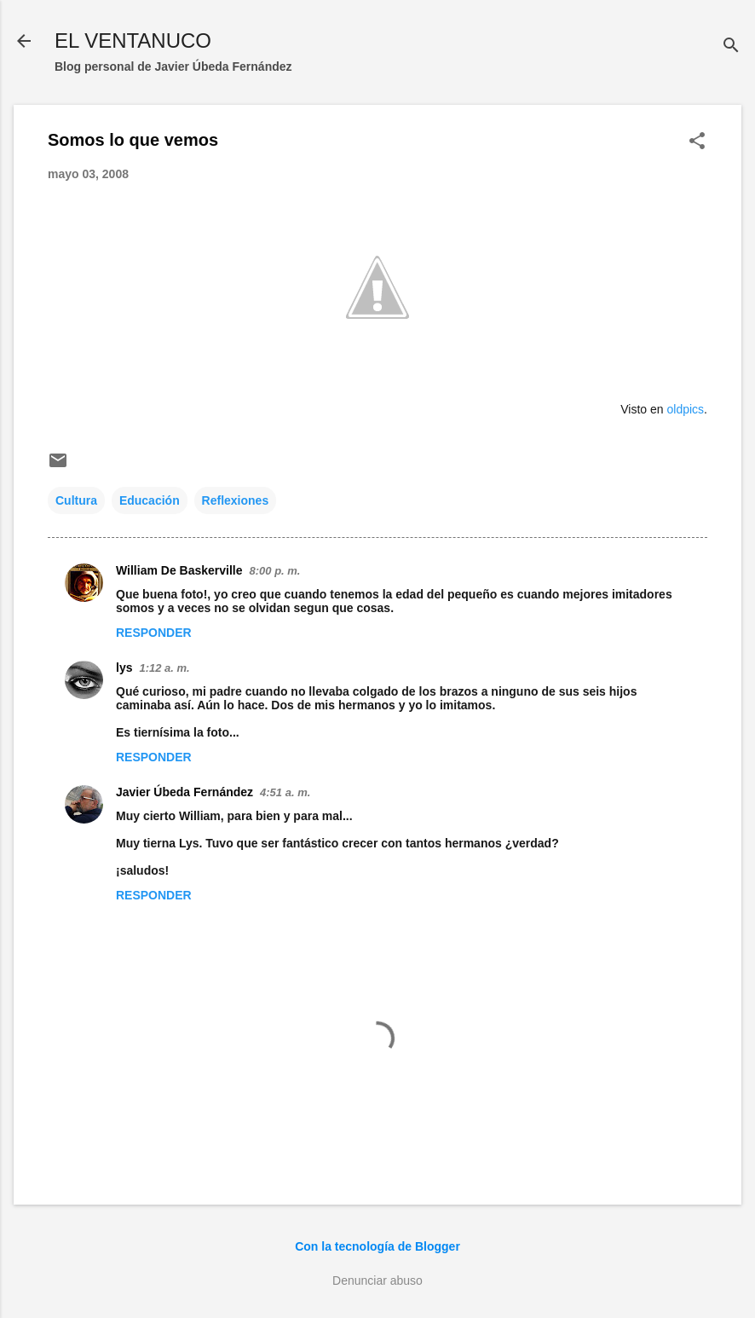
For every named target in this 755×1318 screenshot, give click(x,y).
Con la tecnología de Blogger (377, 1246)
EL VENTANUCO (133, 40)
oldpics (686, 409)
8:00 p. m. (275, 570)
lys (124, 667)
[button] (697, 141)
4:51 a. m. (285, 792)
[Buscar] (731, 46)
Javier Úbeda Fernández (184, 792)
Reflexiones (235, 500)
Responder (154, 632)
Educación (149, 500)
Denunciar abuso (377, 1280)
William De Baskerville (179, 570)
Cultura (76, 500)
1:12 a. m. (164, 668)
